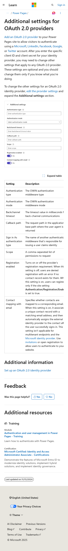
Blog (9, 529)
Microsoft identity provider (40, 338)
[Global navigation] (3, 5)
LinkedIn (33, 46)
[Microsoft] (34, 5)
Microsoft (20, 46)
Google (57, 46)
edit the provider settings (42, 91)
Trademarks (32, 534)
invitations (31, 342)
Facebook (45, 46)
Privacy (40, 529)
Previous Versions (36, 524)
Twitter (12, 51)
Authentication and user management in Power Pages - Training (31, 434)
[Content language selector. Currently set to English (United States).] (23, 498)
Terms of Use (14, 534)
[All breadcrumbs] (7, 13)
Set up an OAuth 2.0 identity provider (27, 370)
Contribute (25, 529)
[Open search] (52, 5)
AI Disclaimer (14, 524)
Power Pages (20, 13)
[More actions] (60, 13)
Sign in (61, 5)
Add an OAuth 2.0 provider (21, 37)
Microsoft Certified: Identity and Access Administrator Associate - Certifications (26, 453)
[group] (34, 266)
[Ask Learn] (53, 13)
